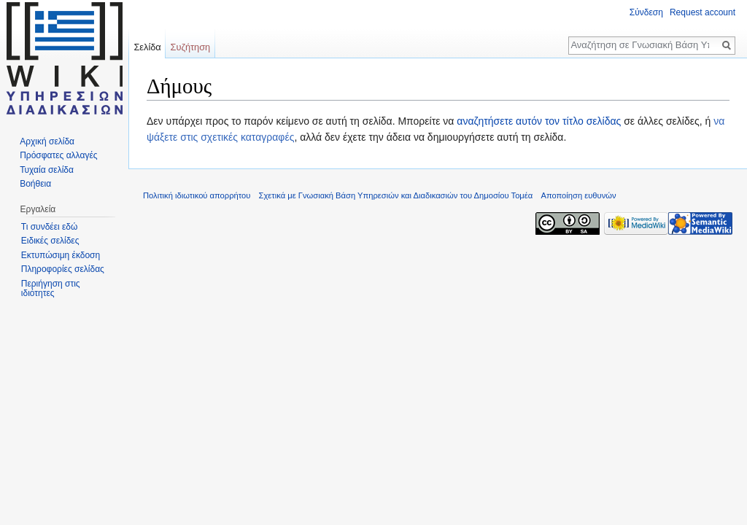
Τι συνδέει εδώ (49, 227)
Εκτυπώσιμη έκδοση (60, 255)
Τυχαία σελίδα (47, 170)
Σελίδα (146, 47)
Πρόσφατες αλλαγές (58, 155)
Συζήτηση (191, 47)
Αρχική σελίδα (47, 141)
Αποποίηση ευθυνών (578, 195)
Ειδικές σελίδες (50, 241)
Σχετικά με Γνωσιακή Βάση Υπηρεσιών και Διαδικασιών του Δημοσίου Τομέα (396, 195)
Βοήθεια (35, 184)
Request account (702, 12)
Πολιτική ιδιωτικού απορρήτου (196, 195)
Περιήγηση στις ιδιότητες (50, 289)
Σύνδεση (646, 12)
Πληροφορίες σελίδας (62, 269)
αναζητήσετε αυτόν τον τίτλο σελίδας (539, 121)
